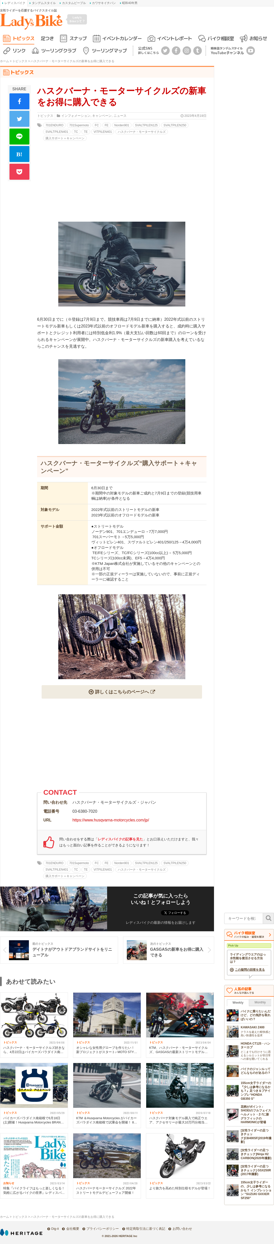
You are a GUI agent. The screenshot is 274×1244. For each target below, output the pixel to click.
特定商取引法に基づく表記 (145, 1229)
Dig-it (55, 1229)
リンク (19, 50)
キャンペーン (102, 116)
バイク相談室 (220, 38)
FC (97, 125)
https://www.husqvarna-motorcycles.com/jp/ (110, 820)
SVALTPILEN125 (146, 125)
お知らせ (258, 38)
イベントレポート (174, 38)
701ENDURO (55, 125)
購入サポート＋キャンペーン (65, 138)
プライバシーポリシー (102, 1229)
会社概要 (72, 1229)
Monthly (260, 1002)
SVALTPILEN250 (175, 125)
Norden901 (121, 125)
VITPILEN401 (103, 132)
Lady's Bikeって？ (77, 19)
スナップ (78, 38)
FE (106, 125)
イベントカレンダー (121, 38)
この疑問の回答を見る (250, 969)
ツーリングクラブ (58, 50)
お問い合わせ (182, 1229)
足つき (47, 38)
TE (86, 132)
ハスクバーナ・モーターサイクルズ (142, 132)
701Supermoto (79, 125)
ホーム (4, 61)
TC (76, 132)
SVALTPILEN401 (57, 132)
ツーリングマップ (109, 50)
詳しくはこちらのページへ (122, 691)
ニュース (120, 116)
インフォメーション (75, 116)
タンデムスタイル (44, 3)
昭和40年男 (129, 3)
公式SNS (148, 50)
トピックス (23, 38)
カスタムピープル (74, 3)
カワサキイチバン (104, 3)
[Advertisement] (121, 745)
